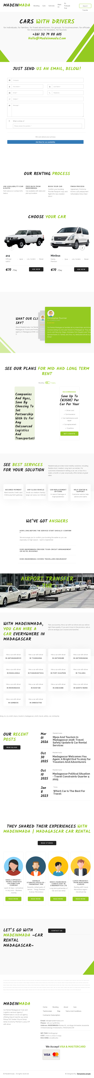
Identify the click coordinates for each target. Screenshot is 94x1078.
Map (58, 1012)
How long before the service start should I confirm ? (45, 531)
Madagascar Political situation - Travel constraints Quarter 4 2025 (71, 777)
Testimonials (47, 1012)
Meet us (59, 6)
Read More (13, 899)
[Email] (25, 93)
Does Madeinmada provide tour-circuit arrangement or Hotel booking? (45, 550)
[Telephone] (65, 93)
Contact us (58, 931)
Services (52, 6)
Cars (44, 6)
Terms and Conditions (73, 1012)
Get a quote (69, 434)
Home (45, 1008)
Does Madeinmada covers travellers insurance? (43, 559)
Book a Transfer (47, 599)
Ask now (35, 269)
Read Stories (47, 844)
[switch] (47, 382)
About (66, 1008)
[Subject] (45, 99)
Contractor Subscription (51, 1016)
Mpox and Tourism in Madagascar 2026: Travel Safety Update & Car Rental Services (70, 741)
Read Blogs (13, 748)
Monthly (41, 383)
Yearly (53, 383)
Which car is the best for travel (69, 793)
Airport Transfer (86, 6)
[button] (82, 248)
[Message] (45, 110)
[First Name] (25, 86)
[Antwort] (47, 126)
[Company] (45, 80)
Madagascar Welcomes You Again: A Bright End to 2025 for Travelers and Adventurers (72, 759)
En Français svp (67, 6)
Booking (36, 6)
